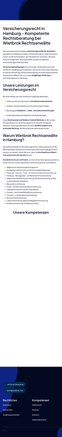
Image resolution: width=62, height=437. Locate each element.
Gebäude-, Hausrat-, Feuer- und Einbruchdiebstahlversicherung (31, 173)
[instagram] (5, 430)
